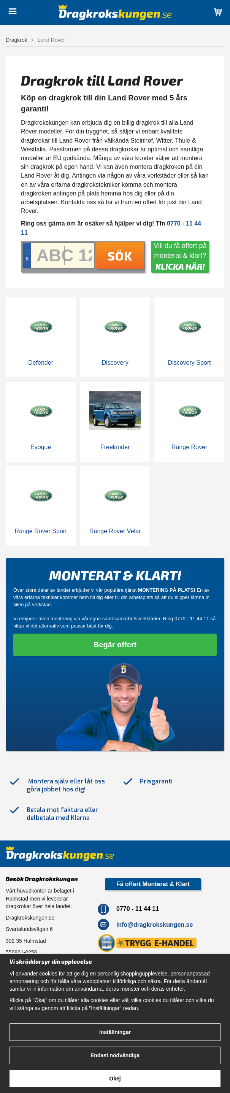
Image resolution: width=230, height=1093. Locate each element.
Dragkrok (16, 40)
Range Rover (189, 447)
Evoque (40, 447)
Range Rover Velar (115, 531)
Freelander (115, 447)
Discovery (115, 362)
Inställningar (115, 1032)
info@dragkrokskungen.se (154, 924)
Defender (40, 362)
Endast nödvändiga (115, 1055)
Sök (120, 255)
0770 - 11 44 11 (191, 618)
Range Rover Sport (41, 531)
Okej (115, 1079)
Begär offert (115, 644)
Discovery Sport (189, 362)
